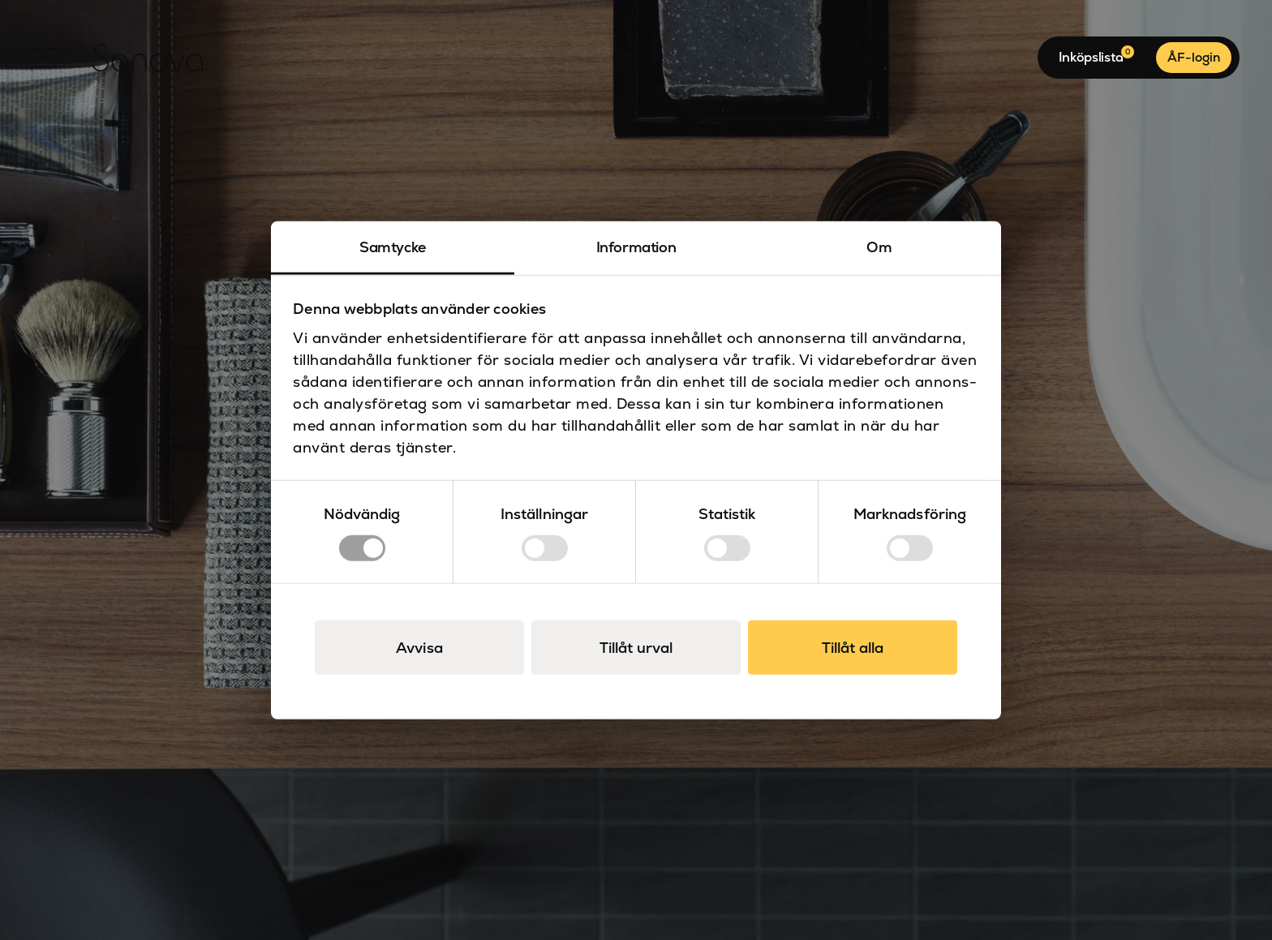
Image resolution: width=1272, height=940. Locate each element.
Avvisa (419, 647)
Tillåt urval (636, 647)
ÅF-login (1193, 57)
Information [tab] (636, 246)
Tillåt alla (852, 647)
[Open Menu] (44, 57)
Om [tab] (879, 246)
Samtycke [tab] (392, 246)
